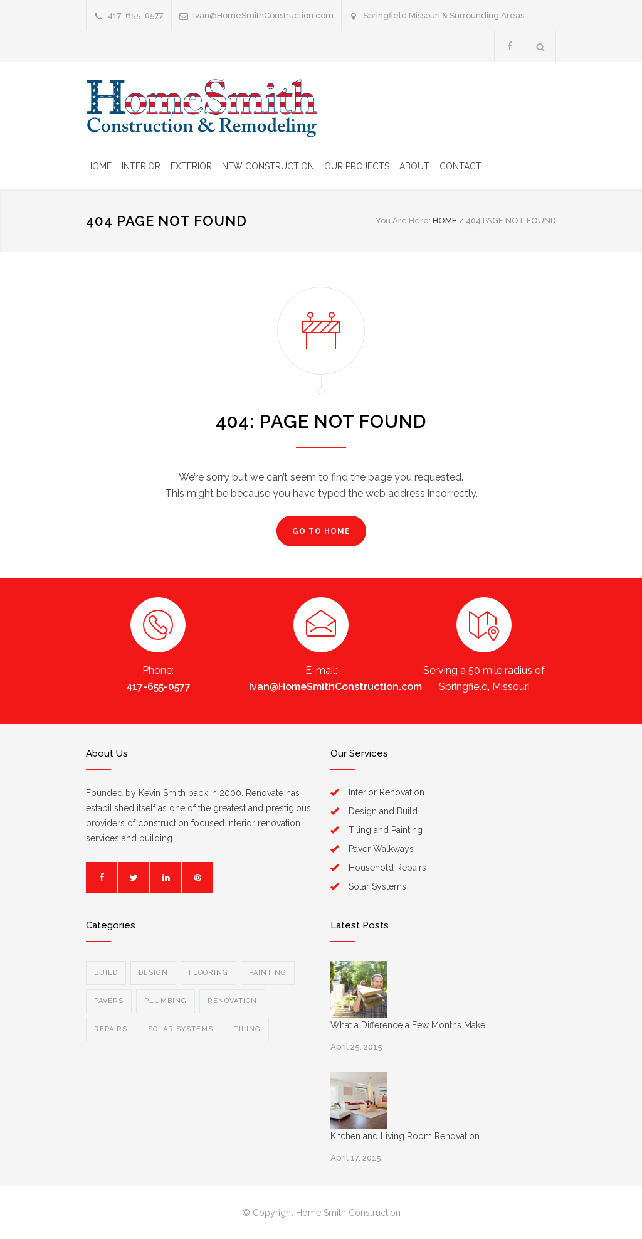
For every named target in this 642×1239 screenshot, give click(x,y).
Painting (268, 973)
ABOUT (414, 166)
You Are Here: (403, 220)
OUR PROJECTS (356, 166)
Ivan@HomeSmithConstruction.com (263, 15)
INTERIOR (141, 166)
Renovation (232, 1001)
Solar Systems (180, 1029)
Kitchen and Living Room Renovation (405, 1136)
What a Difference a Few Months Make (407, 1025)
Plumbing (165, 1001)
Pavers (109, 1001)
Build (106, 973)
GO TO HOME (321, 531)
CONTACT (460, 166)
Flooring (208, 973)
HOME (99, 166)
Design (153, 973)
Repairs (110, 1029)
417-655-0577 (158, 687)
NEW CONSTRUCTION (268, 166)
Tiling (247, 1029)
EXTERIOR (191, 166)
